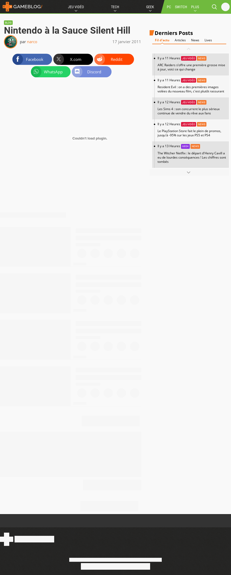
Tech (115, 7)
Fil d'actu (162, 40)
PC (169, 7)
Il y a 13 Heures (192, 154)
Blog (8, 22)
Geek (150, 7)
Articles (180, 40)
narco (32, 41)
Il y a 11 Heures (192, 63)
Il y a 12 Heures (192, 107)
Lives (208, 40)
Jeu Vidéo (76, 7)
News (195, 40)
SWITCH (181, 7)
